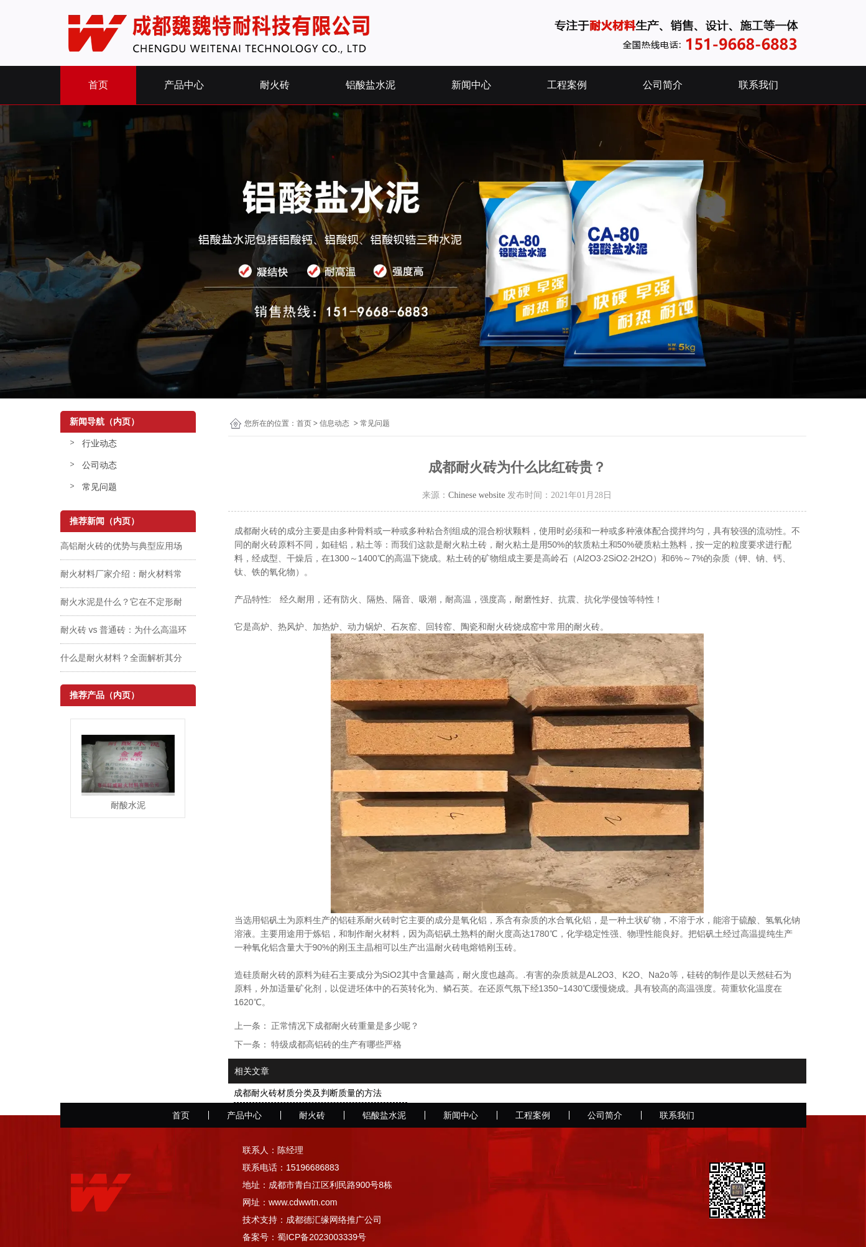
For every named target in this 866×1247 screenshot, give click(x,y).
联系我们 (758, 85)
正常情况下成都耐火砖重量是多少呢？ (344, 1026)
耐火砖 (275, 85)
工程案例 (567, 85)
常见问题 (99, 487)
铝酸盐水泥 (370, 85)
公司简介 (663, 85)
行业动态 (99, 443)
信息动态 (334, 423)
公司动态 (99, 465)
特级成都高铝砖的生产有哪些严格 (335, 1044)
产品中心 (184, 85)
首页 (98, 85)
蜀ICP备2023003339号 (321, 1237)
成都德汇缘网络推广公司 (334, 1220)
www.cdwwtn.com (303, 1202)
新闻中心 (471, 85)
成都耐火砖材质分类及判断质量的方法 (308, 1093)
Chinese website (476, 495)
